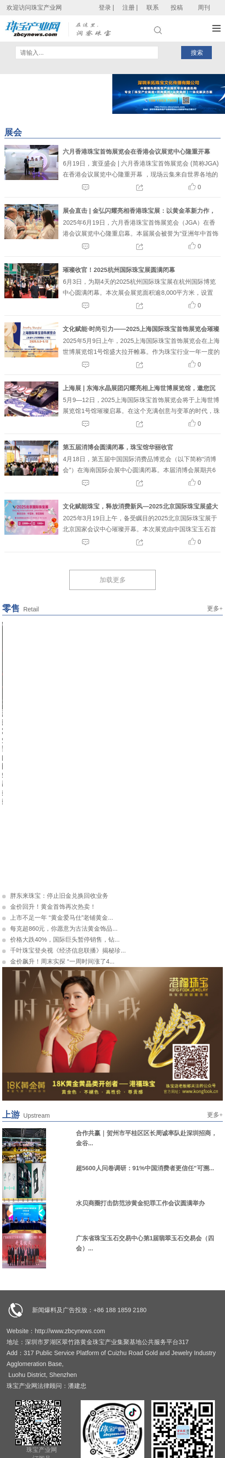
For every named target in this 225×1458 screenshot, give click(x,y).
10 (157, 703)
